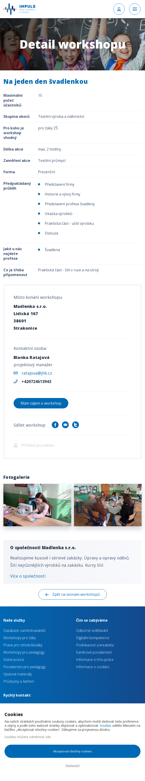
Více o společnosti (27, 576)
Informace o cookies (92, 666)
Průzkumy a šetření (18, 681)
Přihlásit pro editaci (37, 445)
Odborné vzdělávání (92, 630)
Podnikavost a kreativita (95, 645)
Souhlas (105, 725)
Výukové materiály (17, 674)
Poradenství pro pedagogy (24, 666)
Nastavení (73, 765)
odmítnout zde (40, 737)
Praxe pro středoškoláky (22, 645)
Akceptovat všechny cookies (72, 751)
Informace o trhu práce (95, 659)
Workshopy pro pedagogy (24, 652)
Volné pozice (13, 659)
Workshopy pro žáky (19, 637)
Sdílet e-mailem (65, 424)
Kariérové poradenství (94, 652)
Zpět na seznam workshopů (76, 594)
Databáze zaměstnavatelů (24, 630)
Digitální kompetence (92, 637)
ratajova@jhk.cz (36, 373)
